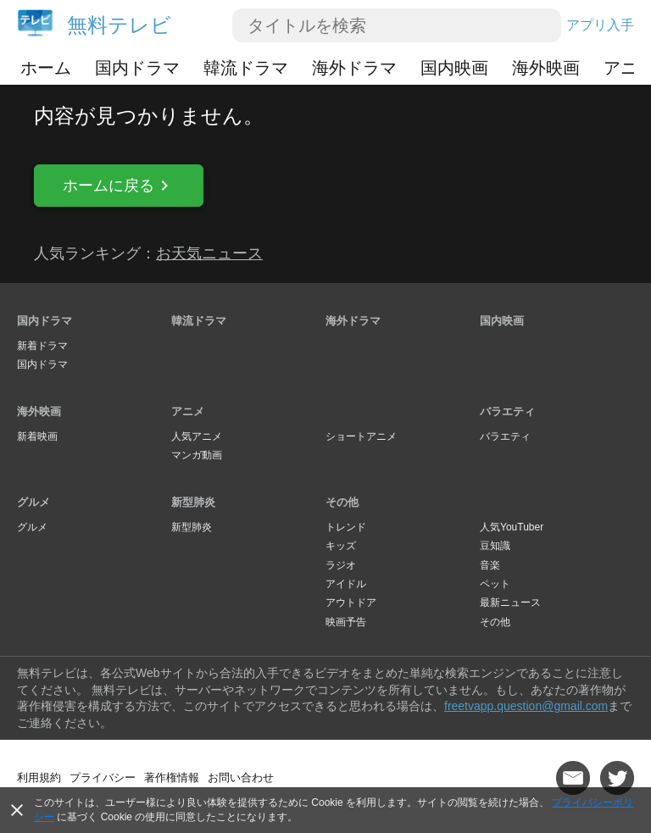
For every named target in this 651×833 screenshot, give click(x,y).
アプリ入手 (600, 25)
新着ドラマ (42, 346)
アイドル (346, 584)
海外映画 (546, 67)
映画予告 (346, 622)
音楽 (490, 565)
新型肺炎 (193, 502)
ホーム (45, 67)
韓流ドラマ (245, 67)
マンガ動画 (196, 455)
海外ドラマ (354, 67)
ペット (495, 584)
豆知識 (495, 546)
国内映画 (454, 67)
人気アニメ (196, 436)
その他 (342, 502)
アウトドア (351, 602)
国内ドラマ (137, 67)
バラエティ (507, 411)
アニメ (187, 411)
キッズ (341, 546)
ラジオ (341, 565)
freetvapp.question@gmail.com (526, 706)
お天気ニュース (209, 253)
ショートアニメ (361, 436)
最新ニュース (510, 602)
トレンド (346, 527)
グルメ (33, 502)
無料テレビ (119, 25)
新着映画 (37, 436)
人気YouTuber (511, 527)
